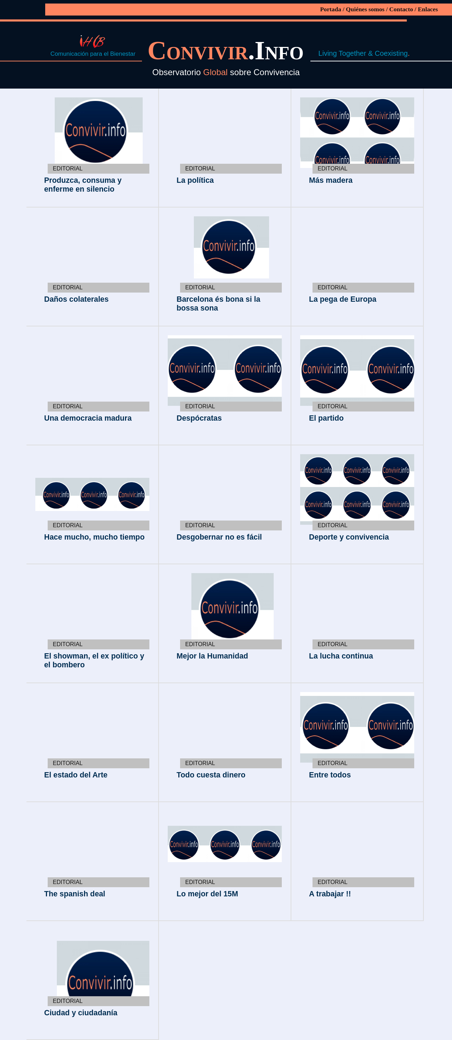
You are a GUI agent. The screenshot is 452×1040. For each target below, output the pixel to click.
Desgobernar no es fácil (219, 537)
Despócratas (199, 418)
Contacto (401, 9)
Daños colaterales (76, 299)
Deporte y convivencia (349, 537)
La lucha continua (341, 656)
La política (195, 180)
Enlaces (428, 9)
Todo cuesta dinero (211, 775)
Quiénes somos (365, 9)
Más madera (330, 180)
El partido (326, 418)
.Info (228, 50)
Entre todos (330, 775)
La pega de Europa (342, 299)
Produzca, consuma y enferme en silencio (82, 184)
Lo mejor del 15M (207, 894)
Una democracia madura (88, 418)
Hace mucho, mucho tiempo (94, 537)
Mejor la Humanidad (212, 656)
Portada (330, 9)
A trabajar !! (330, 894)
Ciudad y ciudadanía (80, 1013)
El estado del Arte (75, 775)
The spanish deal (74, 894)
